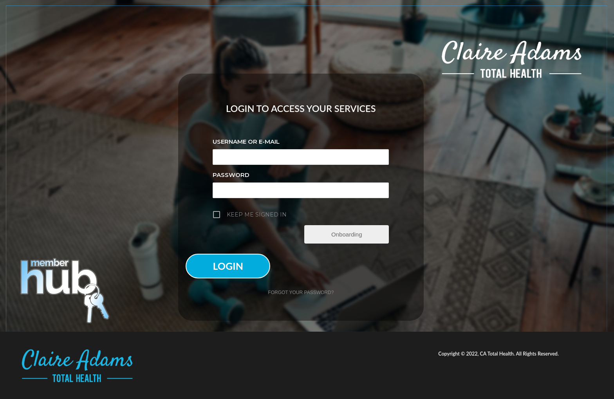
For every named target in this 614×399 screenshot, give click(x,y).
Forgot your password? (301, 292)
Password (231, 175)
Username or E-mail (246, 141)
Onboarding (346, 234)
